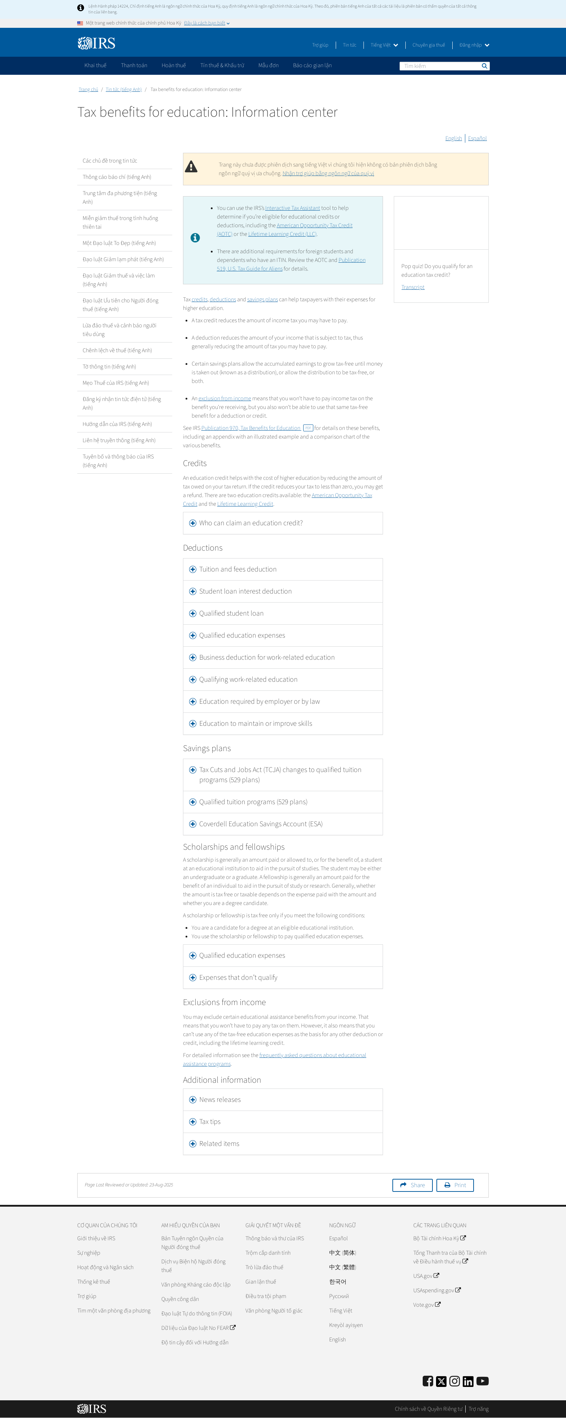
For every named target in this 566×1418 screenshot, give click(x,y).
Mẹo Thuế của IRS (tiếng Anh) (116, 383)
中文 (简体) (342, 1253)
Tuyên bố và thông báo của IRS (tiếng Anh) (118, 461)
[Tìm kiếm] (445, 66)
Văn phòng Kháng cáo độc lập (196, 1285)
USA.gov (426, 1276)
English (453, 138)
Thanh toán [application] (134, 65)
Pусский (339, 1296)
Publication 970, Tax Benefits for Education (257, 428)
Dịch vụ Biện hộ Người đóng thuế (193, 1266)
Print (460, 1185)
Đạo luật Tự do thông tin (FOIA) (196, 1314)
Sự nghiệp (88, 1253)
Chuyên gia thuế (429, 45)
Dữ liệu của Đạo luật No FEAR (198, 1328)
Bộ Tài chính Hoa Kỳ (439, 1238)
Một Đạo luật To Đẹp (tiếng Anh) (119, 243)
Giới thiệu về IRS (96, 1238)
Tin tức (349, 45)
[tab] (283, 523)
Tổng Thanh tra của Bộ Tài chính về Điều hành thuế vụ (450, 1257)
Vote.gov (426, 1305)
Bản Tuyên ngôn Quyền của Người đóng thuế (192, 1242)
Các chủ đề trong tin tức (110, 161)
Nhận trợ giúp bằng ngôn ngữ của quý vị (328, 173)
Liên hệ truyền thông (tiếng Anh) (119, 440)
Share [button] (418, 1185)
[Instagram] (454, 1382)
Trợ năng (479, 1409)
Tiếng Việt (384, 45)
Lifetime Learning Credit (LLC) (282, 234)
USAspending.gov (437, 1290)
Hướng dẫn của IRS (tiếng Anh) (117, 424)
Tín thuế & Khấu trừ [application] (222, 65)
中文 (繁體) (342, 1267)
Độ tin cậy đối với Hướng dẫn (194, 1342)
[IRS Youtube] (482, 1382)
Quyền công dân (180, 1299)
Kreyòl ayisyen (346, 1325)
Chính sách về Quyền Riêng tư (428, 1409)
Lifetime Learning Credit (245, 504)
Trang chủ (88, 89)
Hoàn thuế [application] (174, 65)
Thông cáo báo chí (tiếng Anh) (117, 177)
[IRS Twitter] (441, 1384)
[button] (283, 523)
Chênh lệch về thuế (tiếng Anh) (117, 350)
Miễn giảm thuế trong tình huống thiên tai (120, 222)
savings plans (262, 299)
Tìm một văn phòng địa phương (114, 1311)
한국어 (338, 1282)
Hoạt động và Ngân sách (105, 1267)
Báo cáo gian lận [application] (312, 65)
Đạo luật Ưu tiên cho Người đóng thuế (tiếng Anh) (120, 305)
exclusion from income (225, 398)
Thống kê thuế (93, 1282)
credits (200, 299)
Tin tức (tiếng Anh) (124, 89)
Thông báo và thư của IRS (274, 1238)
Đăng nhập (474, 45)
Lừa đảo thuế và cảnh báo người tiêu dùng (120, 330)
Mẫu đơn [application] (268, 65)
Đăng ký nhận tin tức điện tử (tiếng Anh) (122, 403)
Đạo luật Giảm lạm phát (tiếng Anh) (123, 259)
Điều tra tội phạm (265, 1296)
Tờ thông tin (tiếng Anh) (109, 367)
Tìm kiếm (484, 65)
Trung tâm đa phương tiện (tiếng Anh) (120, 197)
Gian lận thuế (260, 1282)
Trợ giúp (320, 45)
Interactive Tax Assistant (292, 208)
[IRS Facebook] (428, 1382)
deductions (223, 299)
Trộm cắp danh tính (268, 1253)
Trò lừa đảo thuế (264, 1267)
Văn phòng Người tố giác (273, 1311)
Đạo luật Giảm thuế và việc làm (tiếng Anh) (119, 280)
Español (477, 138)
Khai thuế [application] (95, 65)
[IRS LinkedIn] (468, 1384)
